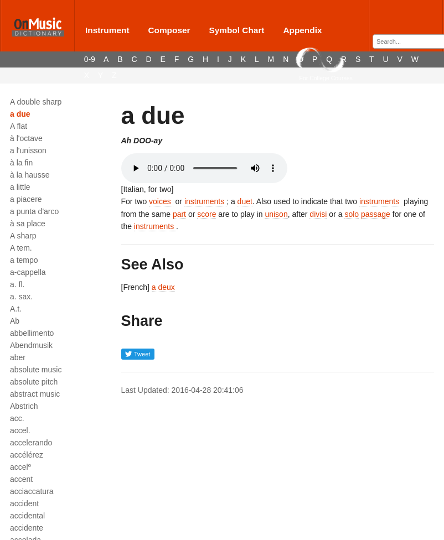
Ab (14, 320)
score (206, 214)
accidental (27, 515)
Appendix (302, 30)
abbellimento (32, 333)
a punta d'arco (34, 211)
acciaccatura (32, 491)
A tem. (21, 247)
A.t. (16, 308)
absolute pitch (34, 381)
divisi (318, 214)
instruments (205, 201)
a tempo (24, 260)
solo (351, 214)
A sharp (23, 235)
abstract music (35, 394)
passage (375, 214)
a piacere (26, 199)
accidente (26, 527)
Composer (169, 30)
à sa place (27, 223)
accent (21, 479)
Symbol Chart (236, 30)
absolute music (35, 369)
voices (161, 201)
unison (276, 214)
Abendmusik (31, 345)
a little (20, 187)
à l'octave (26, 138)
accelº (20, 467)
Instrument (107, 30)
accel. (20, 430)
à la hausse (30, 174)
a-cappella (28, 272)
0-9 (89, 59)
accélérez (26, 454)
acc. (17, 418)
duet (245, 201)
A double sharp (35, 101)
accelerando (31, 442)
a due (20, 114)
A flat (18, 126)
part (179, 214)
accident (24, 503)
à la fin (21, 162)
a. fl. (17, 284)
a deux (163, 287)
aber (17, 357)
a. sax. (21, 296)
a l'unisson (28, 150)
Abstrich (24, 406)
